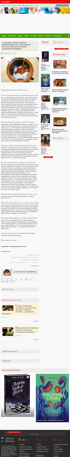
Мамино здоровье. (25, 456)
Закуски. (56, 456)
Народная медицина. (13, 54)
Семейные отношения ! (43, 449)
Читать (35, 321)
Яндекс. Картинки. (35, 259)
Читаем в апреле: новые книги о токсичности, (45, 90)
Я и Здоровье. (5, 54)
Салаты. (56, 453)
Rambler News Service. (34, 257)
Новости (6, 5)
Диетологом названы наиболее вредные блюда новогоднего (59, 131)
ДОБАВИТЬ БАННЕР (48, 157)
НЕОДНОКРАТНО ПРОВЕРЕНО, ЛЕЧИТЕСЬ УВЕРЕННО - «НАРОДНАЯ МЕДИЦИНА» (27, 330)
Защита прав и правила (17, 5)
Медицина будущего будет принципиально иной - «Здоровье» (59, 110)
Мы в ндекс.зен (35, 265)
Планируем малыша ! (42, 451)
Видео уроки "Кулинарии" (61, 444)
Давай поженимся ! (42, 446)
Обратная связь (26, 5)
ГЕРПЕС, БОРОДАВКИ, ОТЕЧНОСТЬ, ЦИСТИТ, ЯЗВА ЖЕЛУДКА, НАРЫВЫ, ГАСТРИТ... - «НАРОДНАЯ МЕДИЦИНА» (18, 310)
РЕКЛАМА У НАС (35, 5)
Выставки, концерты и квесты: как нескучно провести (44, 151)
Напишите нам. (35, 262)
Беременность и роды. (26, 446)
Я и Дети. (22, 444)
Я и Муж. (39, 444)
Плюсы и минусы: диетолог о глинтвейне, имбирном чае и (45, 105)
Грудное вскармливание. (26, 449)
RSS (10, 5)
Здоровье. (22, 451)
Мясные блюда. (58, 449)
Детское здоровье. (25, 453)
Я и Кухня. (57, 446)
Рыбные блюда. (58, 451)
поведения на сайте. (21, 262)
